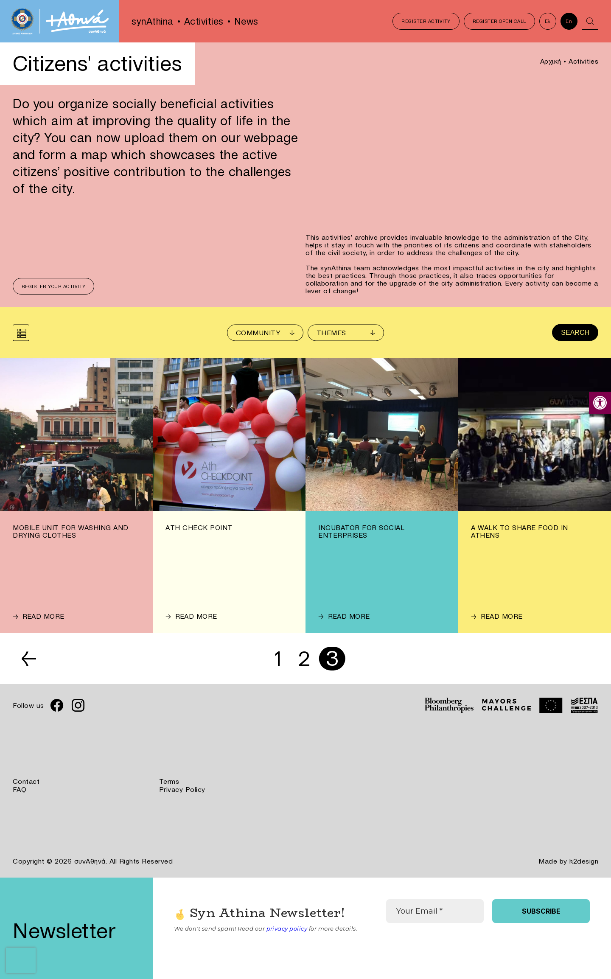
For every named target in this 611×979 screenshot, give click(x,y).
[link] (600, 403)
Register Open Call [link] (499, 21)
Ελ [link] (547, 21)
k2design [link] (583, 860)
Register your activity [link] (54, 286)
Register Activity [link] (426, 21)
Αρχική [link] (550, 61)
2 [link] (305, 658)
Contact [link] (26, 781)
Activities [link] (204, 21)
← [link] (29, 658)
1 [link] (278, 658)
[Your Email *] (435, 910)
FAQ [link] (20, 789)
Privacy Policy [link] (182, 789)
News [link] (246, 21)
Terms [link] (169, 781)
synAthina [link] (153, 21)
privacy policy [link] (287, 927)
